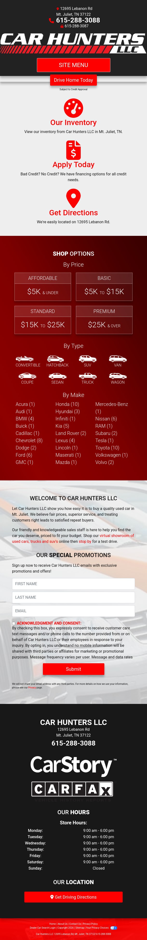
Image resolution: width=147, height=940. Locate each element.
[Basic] (104, 287)
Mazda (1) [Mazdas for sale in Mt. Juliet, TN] (66, 462)
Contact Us (75, 924)
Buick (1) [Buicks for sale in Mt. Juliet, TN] (25, 426)
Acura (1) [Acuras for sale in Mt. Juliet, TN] (25, 404)
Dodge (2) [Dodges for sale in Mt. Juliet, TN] (26, 448)
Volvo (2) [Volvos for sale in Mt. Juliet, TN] (104, 462)
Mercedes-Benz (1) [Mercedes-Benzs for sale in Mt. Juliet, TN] (111, 407)
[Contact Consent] (13, 623)
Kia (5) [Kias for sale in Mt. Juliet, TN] (62, 426)
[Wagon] (118, 378)
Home (52, 924)
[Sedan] (58, 378)
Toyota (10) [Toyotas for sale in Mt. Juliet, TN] (107, 448)
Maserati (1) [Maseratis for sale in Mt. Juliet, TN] (68, 455)
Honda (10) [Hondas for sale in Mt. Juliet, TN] (67, 404)
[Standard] (42, 320)
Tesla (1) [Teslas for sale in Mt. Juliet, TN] (104, 440)
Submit (73, 669)
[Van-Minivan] (118, 361)
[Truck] (88, 378)
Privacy (32, 687)
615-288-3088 (78, 20)
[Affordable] (42, 287)
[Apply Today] (73, 163)
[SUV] (88, 361)
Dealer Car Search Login (43, 927)
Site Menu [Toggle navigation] (73, 65)
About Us (62, 924)
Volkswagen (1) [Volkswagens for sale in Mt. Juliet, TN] (111, 455)
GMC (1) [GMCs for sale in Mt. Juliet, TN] (24, 462)
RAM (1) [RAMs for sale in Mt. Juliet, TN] (104, 426)
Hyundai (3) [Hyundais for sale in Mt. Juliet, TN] (67, 411)
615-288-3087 (77, 26)
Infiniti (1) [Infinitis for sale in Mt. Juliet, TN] (65, 419)
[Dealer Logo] (73, 43)
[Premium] (104, 320)
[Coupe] (27, 378)
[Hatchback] (58, 361)
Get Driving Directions (73, 897)
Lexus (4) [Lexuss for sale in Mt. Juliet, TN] (65, 440)
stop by (85, 541)
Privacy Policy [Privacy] (90, 924)
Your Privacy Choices (101, 927)
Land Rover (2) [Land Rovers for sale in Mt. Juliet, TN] (70, 433)
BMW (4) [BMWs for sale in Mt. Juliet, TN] (25, 419)
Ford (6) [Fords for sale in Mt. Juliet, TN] (24, 455)
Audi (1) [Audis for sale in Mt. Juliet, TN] (24, 411)
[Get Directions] (73, 209)
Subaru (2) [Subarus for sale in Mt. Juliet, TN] (106, 433)
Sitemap (79, 927)
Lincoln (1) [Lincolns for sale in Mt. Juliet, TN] (66, 448)
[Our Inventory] (73, 118)
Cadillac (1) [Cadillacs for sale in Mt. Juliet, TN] (27, 433)
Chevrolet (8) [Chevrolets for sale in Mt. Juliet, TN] (29, 440)
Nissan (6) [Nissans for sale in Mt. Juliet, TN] (106, 419)
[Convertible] (28, 361)
